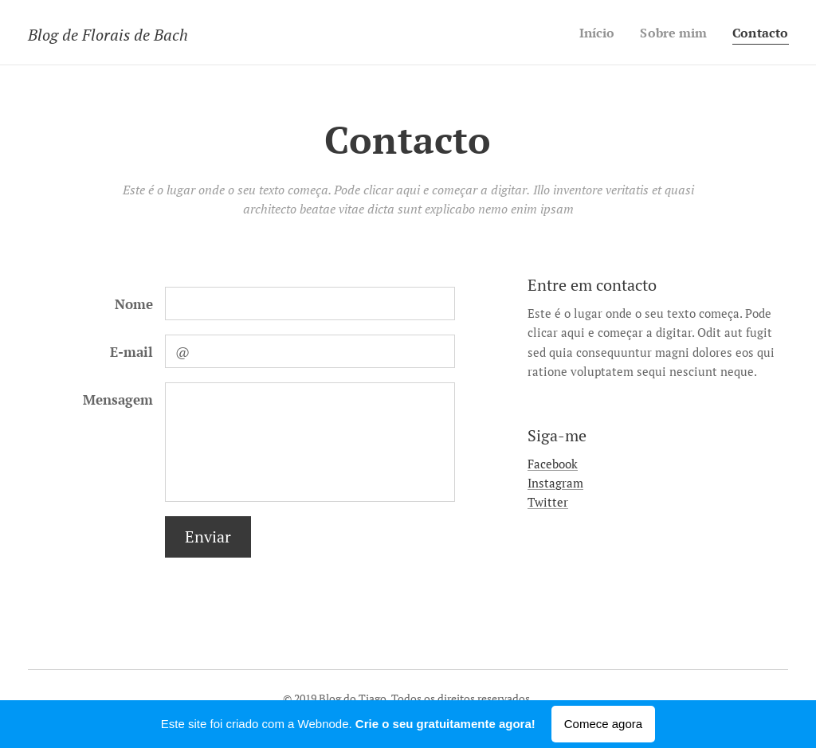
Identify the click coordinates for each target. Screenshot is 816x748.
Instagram (555, 483)
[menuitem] (590, 33)
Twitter (548, 502)
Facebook (553, 464)
